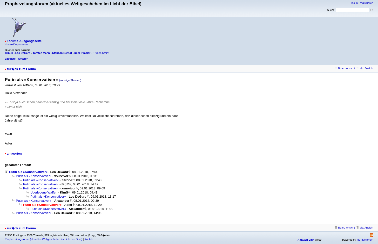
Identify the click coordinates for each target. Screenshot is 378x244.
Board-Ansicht (345, 68)
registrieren (366, 2)
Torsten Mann (41, 52)
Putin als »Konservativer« (28, 172)
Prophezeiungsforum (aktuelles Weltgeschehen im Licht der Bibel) (43, 239)
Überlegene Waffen (43, 192)
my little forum (365, 239)
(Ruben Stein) (101, 52)
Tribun (9, 52)
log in (354, 2)
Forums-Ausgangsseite (24, 41)
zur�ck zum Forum (21, 69)
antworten (14, 153)
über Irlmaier (82, 52)
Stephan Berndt (62, 52)
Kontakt (88, 239)
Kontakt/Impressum (16, 44)
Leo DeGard (22, 52)
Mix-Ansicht (365, 68)
